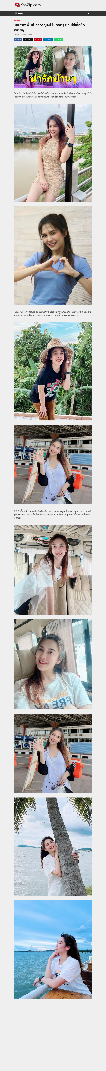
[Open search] (88, 13)
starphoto (17, 21)
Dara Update (28, 34)
